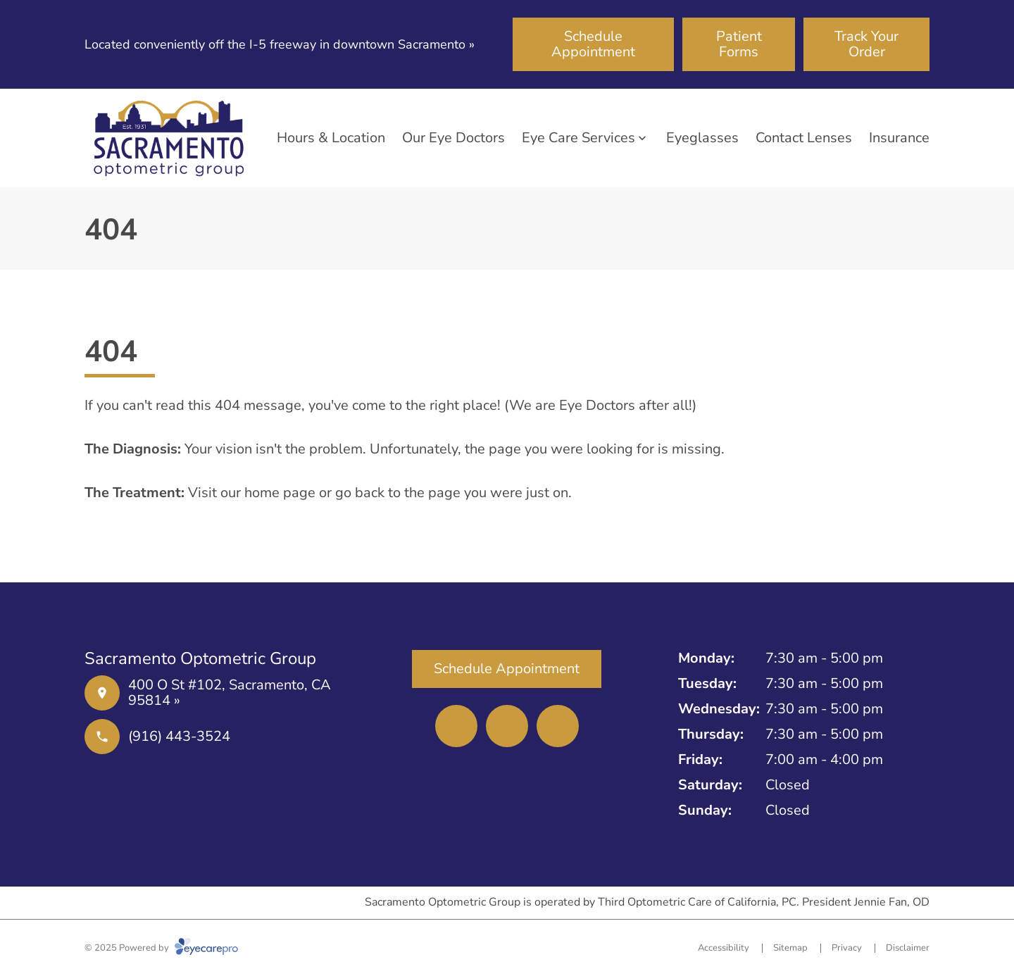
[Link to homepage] (169, 138)
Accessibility (723, 947)
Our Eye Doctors (453, 137)
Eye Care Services (578, 137)
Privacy (847, 947)
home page (279, 492)
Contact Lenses (804, 137)
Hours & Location (331, 137)
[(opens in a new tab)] (456, 726)
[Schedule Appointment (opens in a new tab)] (593, 44)
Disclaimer (908, 947)
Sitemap (790, 947)
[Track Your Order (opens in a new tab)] (866, 44)
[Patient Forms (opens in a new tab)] (738, 44)
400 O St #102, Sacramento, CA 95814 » (229, 692)
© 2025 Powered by (161, 947)
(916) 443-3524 (179, 736)
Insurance (899, 137)
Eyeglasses (702, 137)
